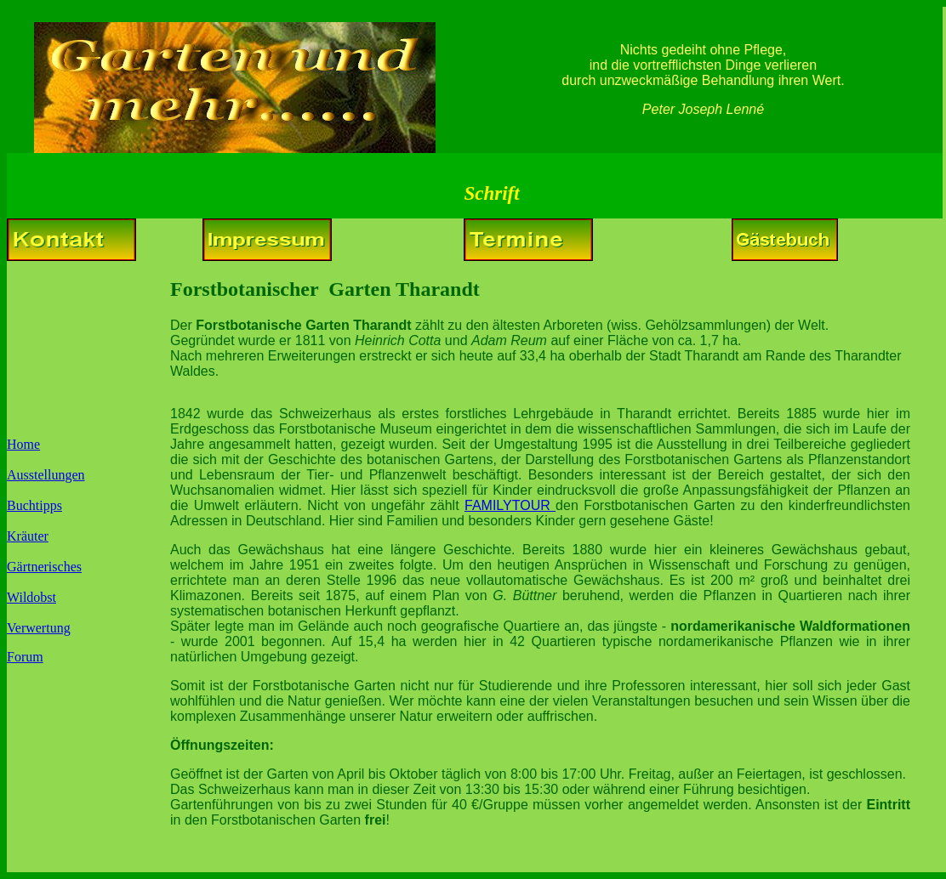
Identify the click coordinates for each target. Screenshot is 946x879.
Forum (25, 656)
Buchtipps (34, 505)
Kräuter (27, 536)
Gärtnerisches (44, 566)
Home (23, 444)
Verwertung (39, 628)
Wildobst (31, 597)
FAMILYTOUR (510, 505)
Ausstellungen (46, 475)
